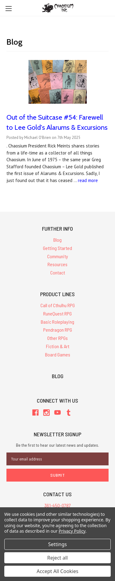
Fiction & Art (57, 346)
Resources (57, 264)
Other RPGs (57, 338)
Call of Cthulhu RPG (57, 305)
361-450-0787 (57, 505)
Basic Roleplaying (57, 322)
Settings (57, 544)
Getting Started (57, 248)
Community (57, 256)
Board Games (57, 354)
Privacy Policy (72, 531)
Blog (57, 240)
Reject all (57, 557)
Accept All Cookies (58, 571)
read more (88, 180)
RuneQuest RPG (57, 313)
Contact (57, 272)
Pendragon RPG (57, 330)
